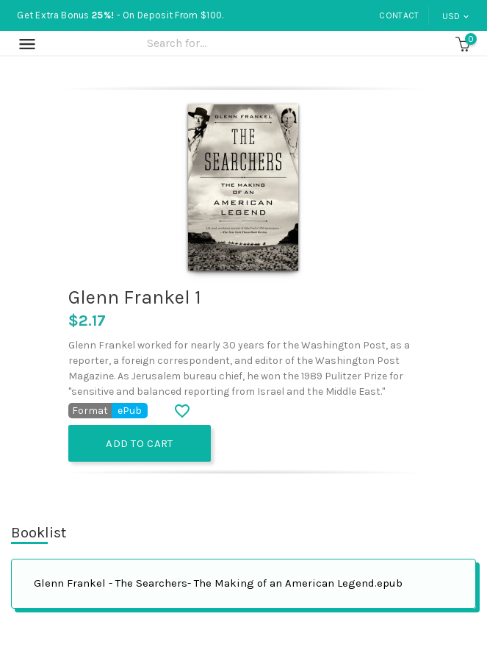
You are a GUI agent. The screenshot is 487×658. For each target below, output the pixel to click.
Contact (399, 15)
